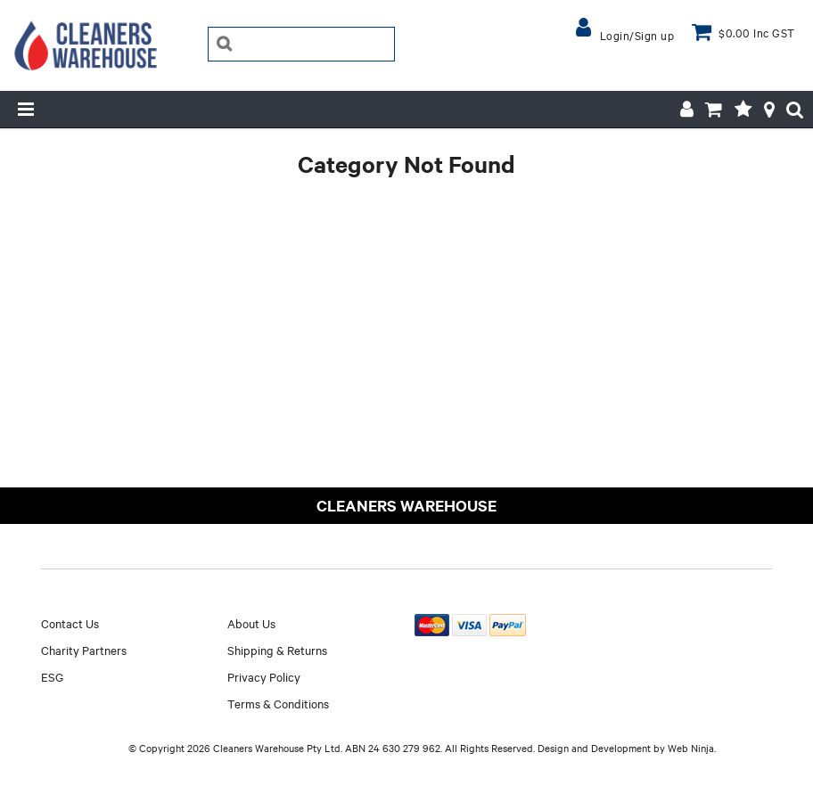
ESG (52, 676)
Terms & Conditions (278, 703)
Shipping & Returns (277, 650)
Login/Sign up (637, 35)
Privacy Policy (263, 676)
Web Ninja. (692, 747)
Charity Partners (84, 650)
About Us (251, 623)
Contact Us (70, 623)
